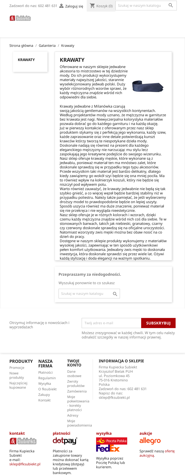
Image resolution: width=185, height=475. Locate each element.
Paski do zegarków (62, 18)
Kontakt (44, 400)
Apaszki (82, 24)
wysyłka (104, 433)
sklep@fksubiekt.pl (114, 397)
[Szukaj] (146, 5)
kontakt (17, 433)
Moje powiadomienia (79, 423)
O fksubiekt (131, 24)
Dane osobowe (74, 373)
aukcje (145, 433)
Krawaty (26, 59)
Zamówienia (77, 391)
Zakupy (44, 394)
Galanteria (143, 18)
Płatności (45, 372)
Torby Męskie (57, 24)
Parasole (95, 18)
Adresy (72, 415)
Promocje (16, 367)
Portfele (118, 18)
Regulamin (47, 378)
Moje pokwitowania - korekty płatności (78, 403)
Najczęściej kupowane (18, 385)
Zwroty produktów (76, 383)
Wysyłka (44, 383)
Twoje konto (74, 363)
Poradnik (105, 24)
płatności (61, 433)
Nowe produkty (16, 375)
